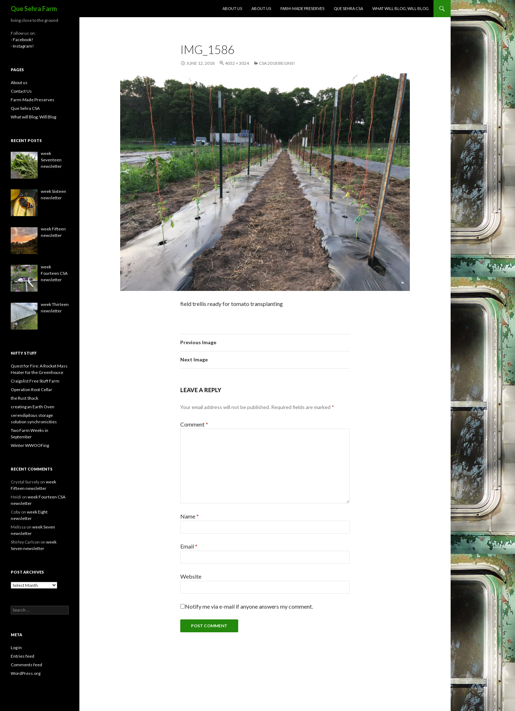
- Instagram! (22, 46)
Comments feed (26, 664)
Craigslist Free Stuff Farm (35, 381)
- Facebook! (22, 39)
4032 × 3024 (237, 63)
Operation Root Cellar (31, 389)
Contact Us (21, 91)
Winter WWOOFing (30, 445)
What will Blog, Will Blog (400, 8)
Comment (194, 424)
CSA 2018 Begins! (277, 63)
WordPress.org (25, 673)
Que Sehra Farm (34, 9)
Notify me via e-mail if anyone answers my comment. (246, 606)
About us (232, 8)
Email (188, 546)
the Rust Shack (24, 398)
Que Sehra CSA (348, 8)
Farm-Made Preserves (302, 8)
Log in (16, 647)
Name (189, 516)
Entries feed (22, 656)
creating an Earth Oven (32, 406)
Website (190, 576)
